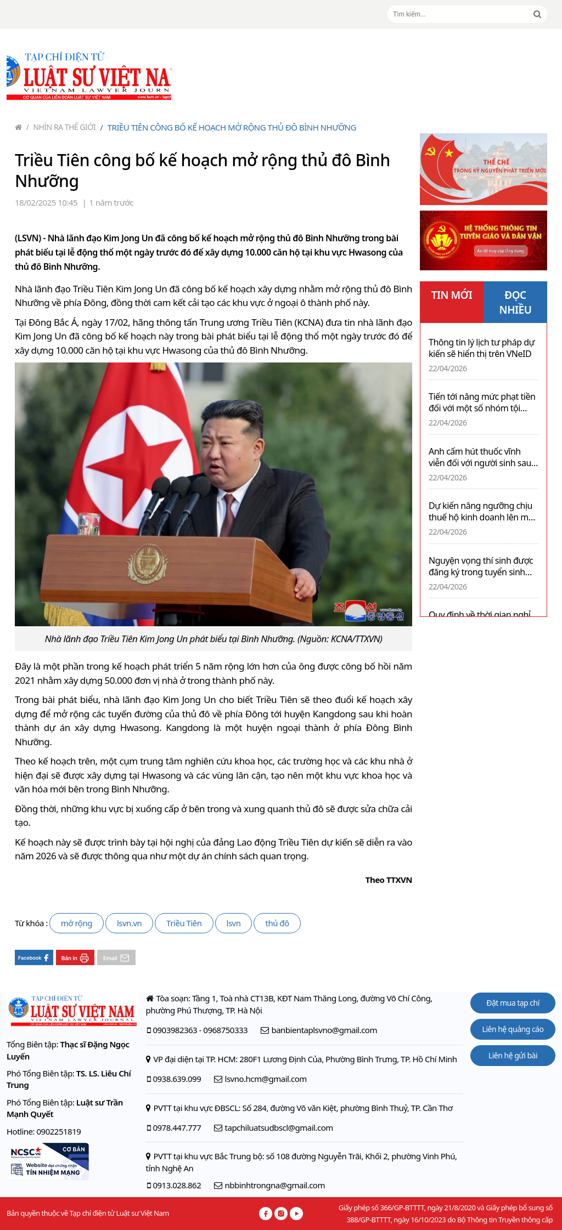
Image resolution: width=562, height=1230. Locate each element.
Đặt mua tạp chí (512, 1002)
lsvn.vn (129, 922)
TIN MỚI (452, 295)
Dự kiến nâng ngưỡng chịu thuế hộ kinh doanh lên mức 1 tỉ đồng (483, 511)
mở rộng (76, 922)
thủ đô (277, 922)
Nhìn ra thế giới (61, 127)
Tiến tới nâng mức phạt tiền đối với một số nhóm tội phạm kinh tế (482, 402)
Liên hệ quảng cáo (513, 1029)
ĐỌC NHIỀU (515, 302)
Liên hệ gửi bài (512, 1055)
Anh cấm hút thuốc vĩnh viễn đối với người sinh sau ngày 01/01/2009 (480, 457)
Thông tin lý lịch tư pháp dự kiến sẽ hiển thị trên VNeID (482, 348)
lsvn (234, 922)
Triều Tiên (183, 922)
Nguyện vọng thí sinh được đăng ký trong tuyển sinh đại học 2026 (481, 566)
